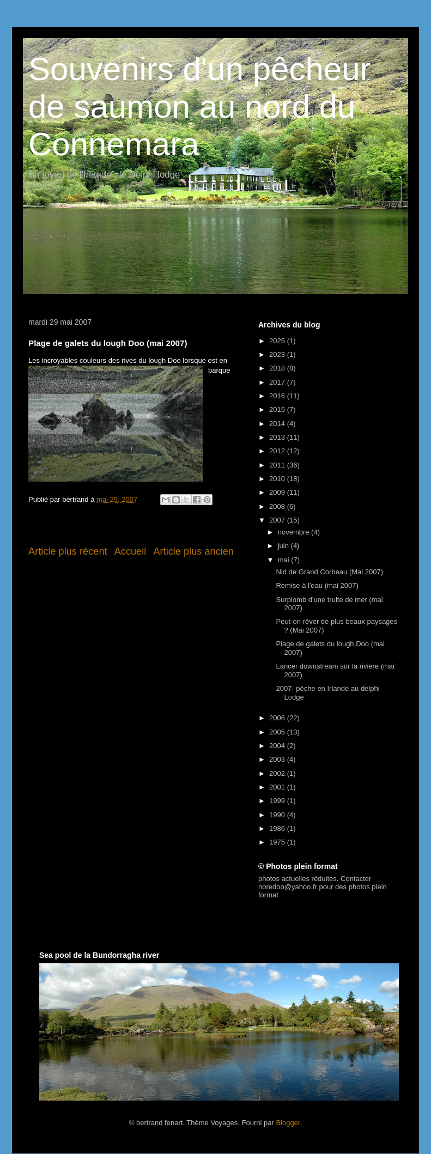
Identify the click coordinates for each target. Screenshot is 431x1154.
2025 (278, 341)
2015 (278, 409)
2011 (278, 465)
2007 (278, 520)
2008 (278, 506)
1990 (278, 815)
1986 (278, 828)
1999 (278, 801)
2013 (278, 437)
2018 (278, 368)
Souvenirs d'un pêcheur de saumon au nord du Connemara (199, 106)
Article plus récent (67, 551)
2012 (278, 451)
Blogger (288, 1123)
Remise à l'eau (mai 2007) (317, 585)
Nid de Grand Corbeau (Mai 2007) (329, 572)
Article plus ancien (193, 551)
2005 (278, 732)
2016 (278, 396)
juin (284, 546)
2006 (278, 718)
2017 (278, 382)
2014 (278, 424)
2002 (278, 773)
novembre (294, 532)
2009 (278, 492)
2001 (278, 787)
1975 (278, 842)
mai (285, 560)
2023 (278, 354)
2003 (278, 759)
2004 (278, 746)
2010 (278, 479)
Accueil (130, 551)
